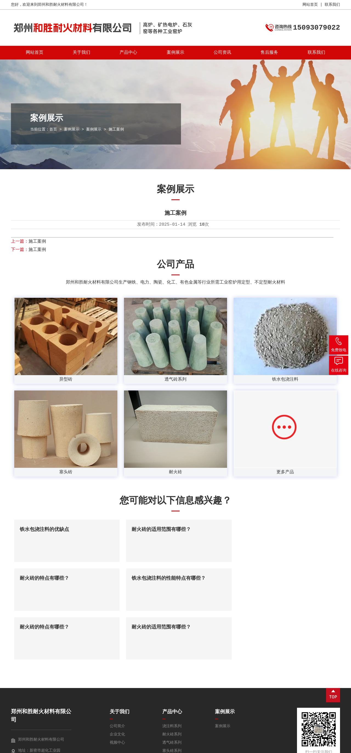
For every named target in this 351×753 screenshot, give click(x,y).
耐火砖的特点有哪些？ (263, 529)
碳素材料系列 (173, 710)
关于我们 (81, 52)
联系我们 (332, 4)
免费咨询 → (28, 726)
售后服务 (269, 52)
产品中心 (128, 52)
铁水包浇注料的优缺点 (44, 529)
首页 (53, 129)
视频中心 (117, 694)
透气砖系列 (172, 694)
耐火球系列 (172, 718)
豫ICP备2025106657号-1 (112, 747)
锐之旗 (334, 747)
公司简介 (117, 677)
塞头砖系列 (172, 702)
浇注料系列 (172, 677)
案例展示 (175, 52)
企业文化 (117, 685)
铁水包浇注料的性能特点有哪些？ (57, 578)
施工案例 (37, 241)
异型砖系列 (172, 726)
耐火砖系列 (172, 685)
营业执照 (297, 747)
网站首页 (310, 4)
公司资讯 (222, 52)
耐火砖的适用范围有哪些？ (159, 529)
